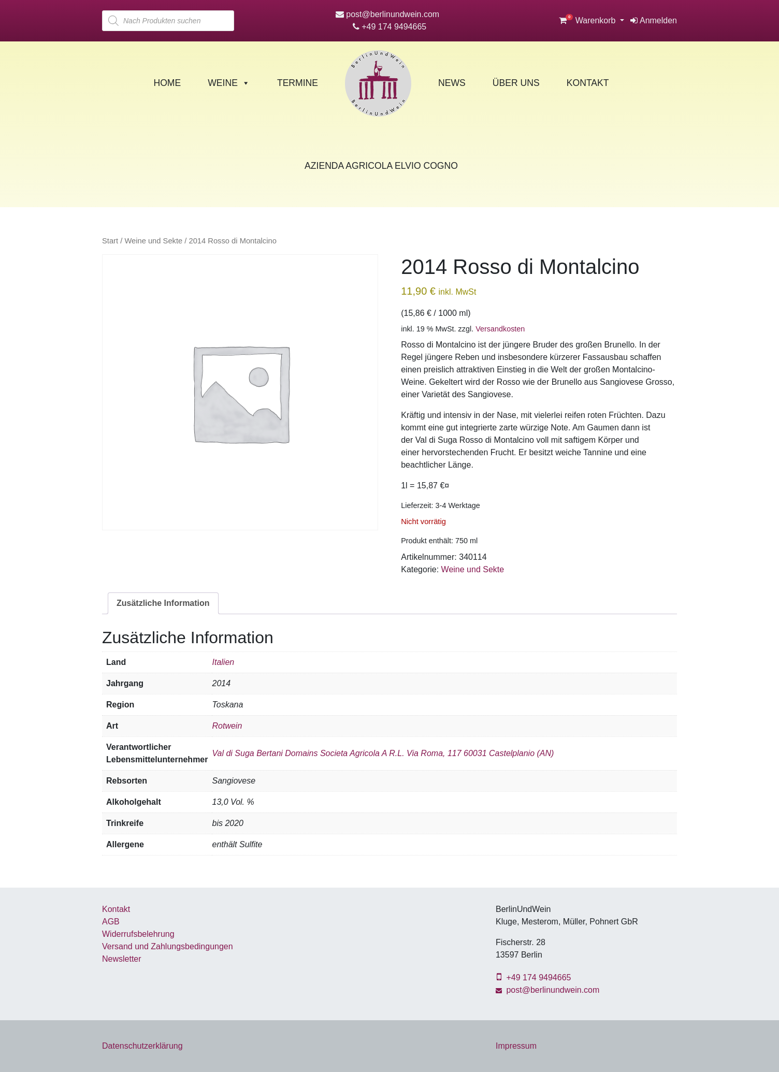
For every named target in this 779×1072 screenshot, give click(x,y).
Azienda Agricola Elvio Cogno (381, 166)
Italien (223, 662)
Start (110, 241)
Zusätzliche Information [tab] (163, 603)
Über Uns (516, 83)
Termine (297, 83)
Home (167, 83)
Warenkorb (588, 20)
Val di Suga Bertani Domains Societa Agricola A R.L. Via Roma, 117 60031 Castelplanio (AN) (383, 753)
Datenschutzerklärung (142, 1045)
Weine (229, 82)
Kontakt (588, 83)
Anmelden (653, 20)
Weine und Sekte (153, 241)
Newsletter (121, 958)
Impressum (516, 1045)
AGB (111, 921)
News (452, 83)
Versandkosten (500, 329)
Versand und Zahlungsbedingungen (167, 946)
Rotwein (227, 725)
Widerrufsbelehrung (138, 934)
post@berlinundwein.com (387, 14)
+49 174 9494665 (389, 26)
